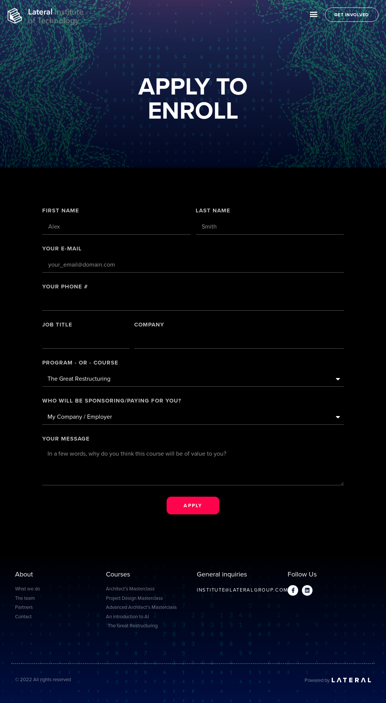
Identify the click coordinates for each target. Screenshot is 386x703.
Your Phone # (65, 287)
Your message (66, 439)
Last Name (213, 211)
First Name (60, 211)
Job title (57, 325)
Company (149, 325)
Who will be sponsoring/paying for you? (111, 401)
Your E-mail (62, 249)
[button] (314, 14)
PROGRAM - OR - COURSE (80, 363)
